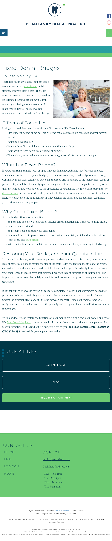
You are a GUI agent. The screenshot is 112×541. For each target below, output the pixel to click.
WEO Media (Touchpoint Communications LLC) (77, 519)
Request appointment (56, 397)
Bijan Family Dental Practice (39, 519)
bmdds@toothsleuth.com (56, 459)
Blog (56, 382)
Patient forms (56, 365)
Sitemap (60, 522)
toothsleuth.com (62, 510)
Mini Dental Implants (19, 322)
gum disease (30, 86)
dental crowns (10, 193)
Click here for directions (56, 466)
